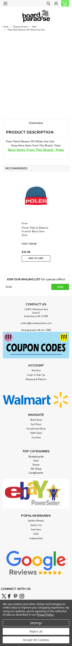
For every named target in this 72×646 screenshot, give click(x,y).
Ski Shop (36, 469)
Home (5, 26)
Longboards (36, 473)
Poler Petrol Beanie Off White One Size (26, 29)
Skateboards (36, 456)
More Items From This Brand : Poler (36, 150)
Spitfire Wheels (36, 520)
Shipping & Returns (36, 379)
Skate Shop (36, 419)
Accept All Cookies (36, 640)
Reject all (36, 631)
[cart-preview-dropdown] (64, 3)
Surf (36, 460)
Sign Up (40, 374)
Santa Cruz (36, 525)
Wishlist (36, 370)
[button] (36, 345)
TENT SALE (36, 433)
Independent (36, 538)
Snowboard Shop (36, 428)
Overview (36, 123)
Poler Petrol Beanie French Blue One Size (35, 231)
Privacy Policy (45, 614)
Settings (36, 623)
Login (30, 374)
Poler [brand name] (24, 223)
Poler (34, 26)
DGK (36, 534)
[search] (48, 4)
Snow (36, 465)
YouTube (36, 437)
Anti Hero (36, 529)
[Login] (56, 4)
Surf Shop (36, 424)
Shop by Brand (20, 26)
